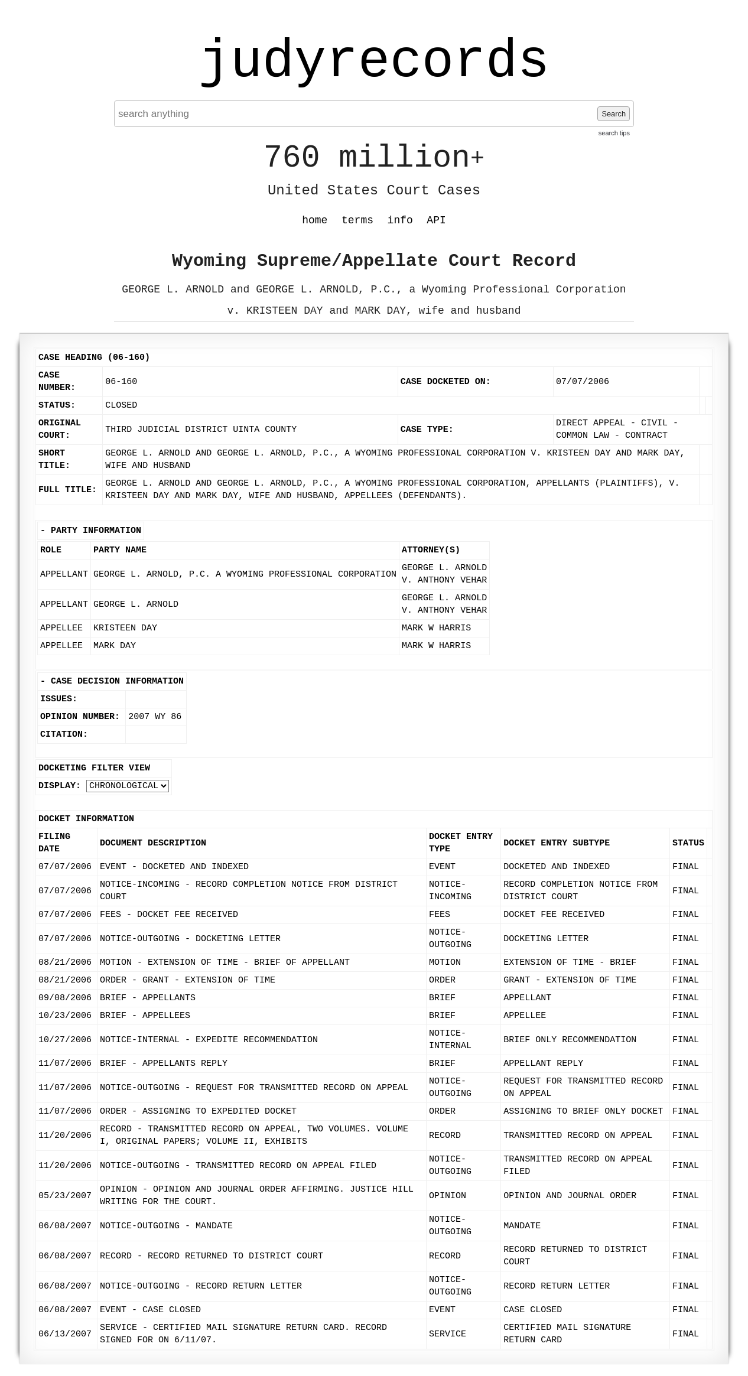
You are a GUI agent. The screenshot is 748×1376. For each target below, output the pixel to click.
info (400, 220)
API (436, 220)
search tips (614, 132)
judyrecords (374, 62)
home (314, 220)
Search (613, 113)
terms (357, 220)
